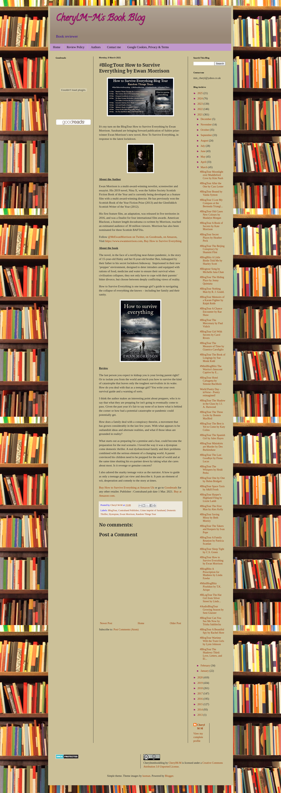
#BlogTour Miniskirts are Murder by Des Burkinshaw (211, 446)
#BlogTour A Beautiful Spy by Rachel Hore (212, 631)
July (203, 146)
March (204, 167)
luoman (146, 775)
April (204, 162)
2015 (200, 704)
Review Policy (76, 47)
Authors (96, 47)
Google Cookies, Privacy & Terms (148, 47)
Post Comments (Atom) (126, 629)
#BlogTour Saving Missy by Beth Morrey (209, 517)
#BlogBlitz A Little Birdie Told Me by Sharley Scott (211, 260)
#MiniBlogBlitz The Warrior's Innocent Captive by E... (211, 369)
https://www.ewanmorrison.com (123, 241)
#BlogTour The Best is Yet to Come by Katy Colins (212, 426)
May (203, 156)
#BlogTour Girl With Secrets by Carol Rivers (211, 334)
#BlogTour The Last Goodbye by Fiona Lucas (211, 458)
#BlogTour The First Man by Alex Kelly (211, 508)
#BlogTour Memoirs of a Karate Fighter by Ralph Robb (212, 300)
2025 (200, 93)
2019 (200, 683)
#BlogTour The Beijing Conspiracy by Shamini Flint (212, 249)
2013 (200, 714)
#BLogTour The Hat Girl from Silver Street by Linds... (210, 598)
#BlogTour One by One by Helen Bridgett (212, 480)
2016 (200, 698)
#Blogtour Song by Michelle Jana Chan (212, 270)
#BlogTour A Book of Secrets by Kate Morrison (211, 226)
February (206, 665)
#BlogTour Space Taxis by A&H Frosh (212, 488)
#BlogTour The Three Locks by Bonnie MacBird (211, 415)
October (205, 129)
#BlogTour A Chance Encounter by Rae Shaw (211, 311)
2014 (200, 709)
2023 (200, 103)
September (206, 135)
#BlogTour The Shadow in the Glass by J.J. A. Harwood (212, 403)
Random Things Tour (146, 514)
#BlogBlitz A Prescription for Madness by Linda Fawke (211, 573)
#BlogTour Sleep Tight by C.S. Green (212, 551)
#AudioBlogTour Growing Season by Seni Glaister (211, 609)
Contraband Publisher (128, 510)
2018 (200, 688)
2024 (200, 98)
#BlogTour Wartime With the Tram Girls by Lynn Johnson (212, 641)
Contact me (114, 47)
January (205, 670)
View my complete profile (198, 737)
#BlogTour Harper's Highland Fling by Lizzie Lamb (211, 497)
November (206, 124)
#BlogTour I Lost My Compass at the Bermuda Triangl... (211, 203)
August (205, 140)
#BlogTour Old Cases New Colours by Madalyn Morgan (211, 214)
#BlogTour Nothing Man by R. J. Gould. (212, 290)
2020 (200, 677)
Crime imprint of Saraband (153, 510)
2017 (200, 693)
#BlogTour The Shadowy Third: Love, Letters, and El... (211, 654)
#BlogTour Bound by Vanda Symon (211, 193)
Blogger (169, 775)
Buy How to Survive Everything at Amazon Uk (126, 487)
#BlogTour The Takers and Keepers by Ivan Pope (212, 529)
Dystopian (114, 514)
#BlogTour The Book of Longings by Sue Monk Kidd (212, 357)
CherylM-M (175, 762)
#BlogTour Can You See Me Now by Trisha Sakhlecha (210, 621)
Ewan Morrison (127, 514)
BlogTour (112, 510)
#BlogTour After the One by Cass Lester (211, 185)
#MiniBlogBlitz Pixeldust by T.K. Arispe (210, 586)
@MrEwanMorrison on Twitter (126, 236)
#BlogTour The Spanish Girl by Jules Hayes (212, 437)
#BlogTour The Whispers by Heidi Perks (211, 469)
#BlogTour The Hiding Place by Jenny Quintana (212, 280)
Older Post (175, 623)
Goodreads (171, 487)
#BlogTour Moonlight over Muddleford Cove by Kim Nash (211, 175)
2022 (200, 109)
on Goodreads (154, 236)
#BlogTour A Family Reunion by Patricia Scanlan (212, 540)
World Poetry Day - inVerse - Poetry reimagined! (210, 392)
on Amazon (170, 236)
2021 (200, 114)
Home (56, 47)
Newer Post (106, 623)
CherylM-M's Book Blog (100, 19)
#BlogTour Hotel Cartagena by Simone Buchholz (211, 381)
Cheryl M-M (201, 726)
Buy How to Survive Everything (162, 241)
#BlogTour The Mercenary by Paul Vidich (211, 323)
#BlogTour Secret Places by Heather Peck (211, 237)
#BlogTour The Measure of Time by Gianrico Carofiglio (212, 346)
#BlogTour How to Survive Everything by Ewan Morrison (211, 560)
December (206, 119)
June (203, 151)
